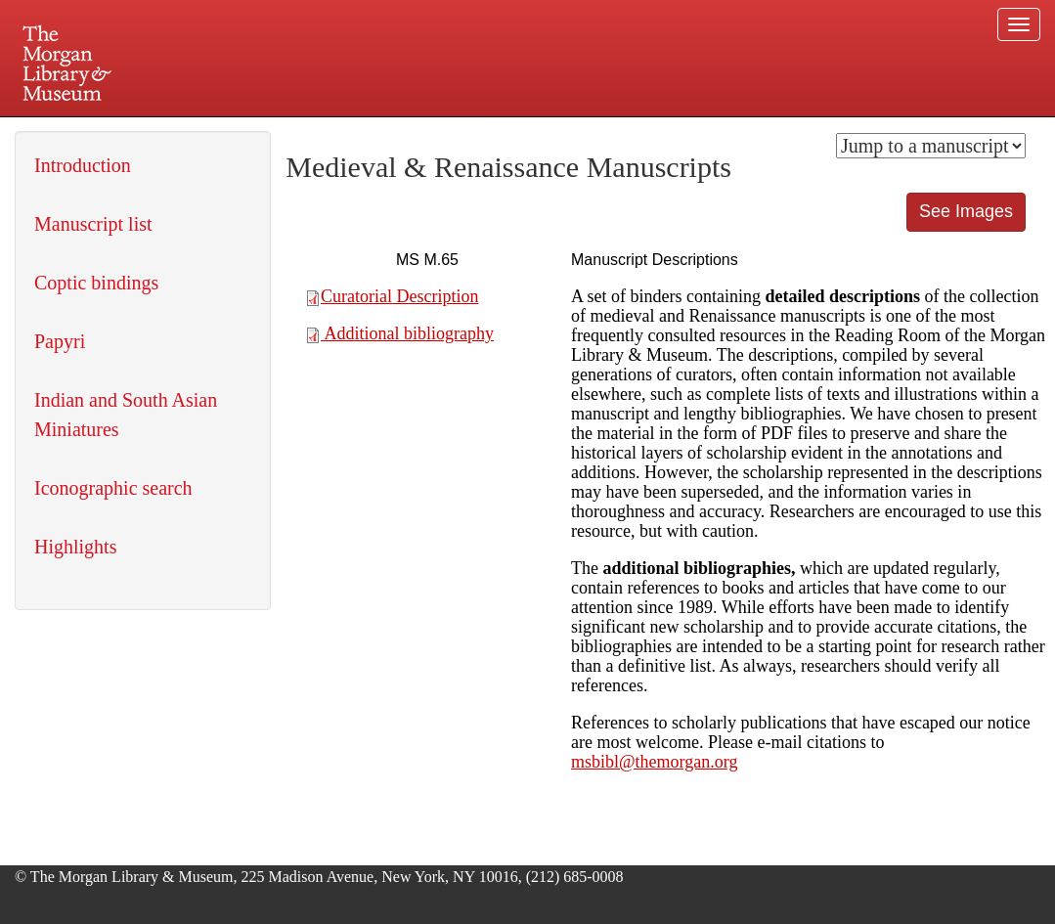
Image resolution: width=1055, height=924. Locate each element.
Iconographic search (113, 488)
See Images (966, 211)
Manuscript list (93, 224)
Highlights (75, 546)
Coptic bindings (96, 282)
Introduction (82, 165)
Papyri (59, 341)
